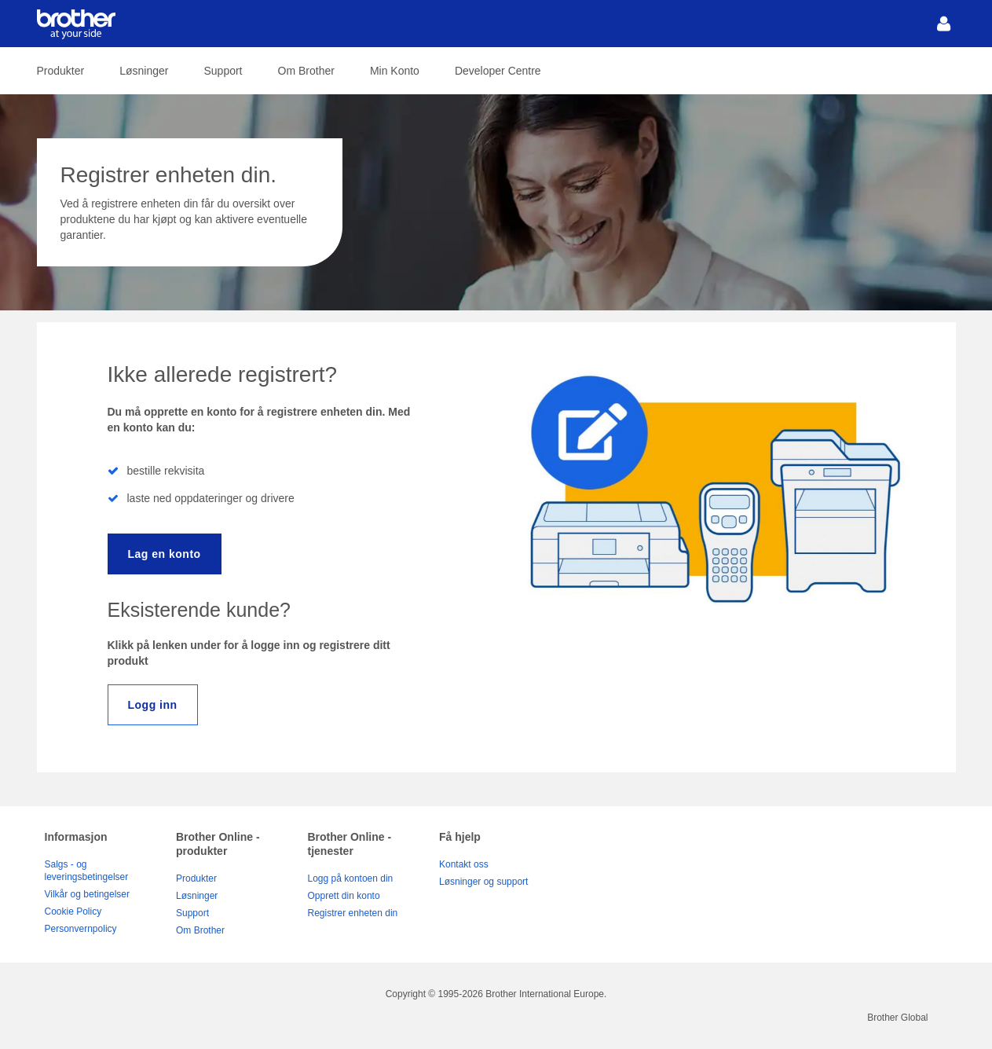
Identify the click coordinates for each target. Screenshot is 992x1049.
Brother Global (897, 1017)
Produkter (61, 70)
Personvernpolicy (81, 928)
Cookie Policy (73, 911)
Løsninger (143, 70)
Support (222, 70)
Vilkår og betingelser (87, 894)
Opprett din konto (344, 895)
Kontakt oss (464, 864)
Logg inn (153, 705)
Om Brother (306, 70)
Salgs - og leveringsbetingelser (87, 870)
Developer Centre (498, 70)
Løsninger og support (483, 881)
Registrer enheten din (353, 913)
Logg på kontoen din (351, 878)
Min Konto (394, 70)
